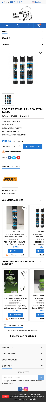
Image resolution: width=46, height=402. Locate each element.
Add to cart (32, 146)
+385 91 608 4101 (15, 2)
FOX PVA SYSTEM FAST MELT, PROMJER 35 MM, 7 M (15, 235)
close (6, 397)
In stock (5, 194)
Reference (6, 116)
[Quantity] (14, 146)
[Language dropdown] (38, 2)
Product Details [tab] (11, 166)
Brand (22, 116)
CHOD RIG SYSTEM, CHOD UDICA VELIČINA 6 (15, 299)
